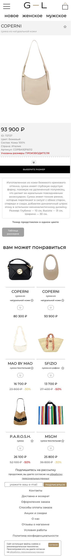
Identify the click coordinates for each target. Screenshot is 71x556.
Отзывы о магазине (35, 524)
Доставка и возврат (35, 496)
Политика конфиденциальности (36, 535)
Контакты (35, 490)
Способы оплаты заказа (35, 507)
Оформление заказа (35, 501)
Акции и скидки (35, 513)
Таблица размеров (13, 232)
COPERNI (11, 26)
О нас (36, 518)
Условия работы (35, 530)
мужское (56, 15)
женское (32, 15)
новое (12, 15)
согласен (53, 545)
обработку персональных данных (27, 552)
